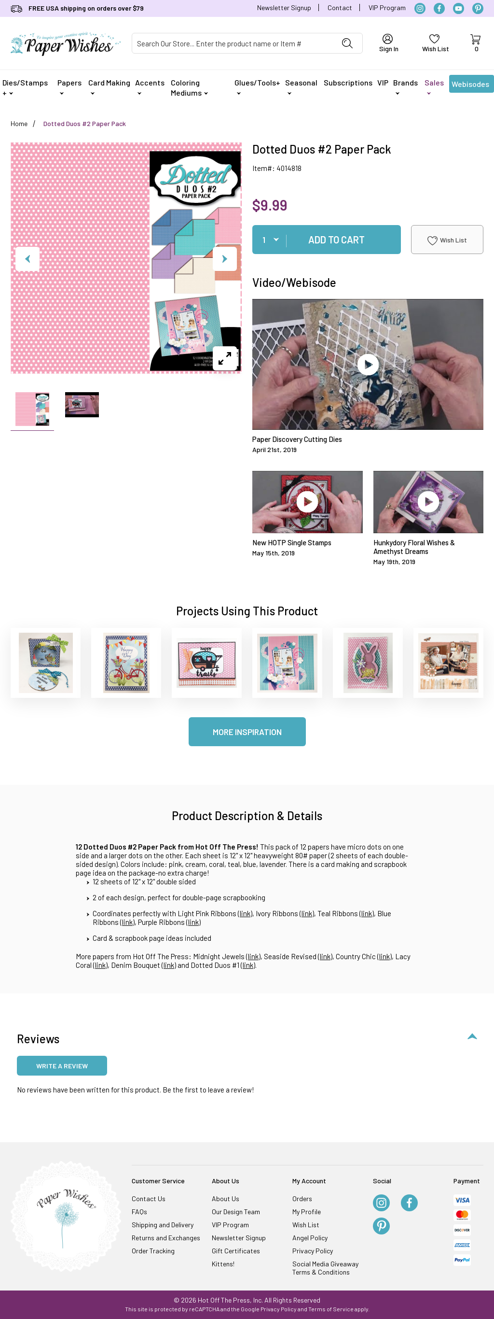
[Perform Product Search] (347, 43)
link (245, 913)
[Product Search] (232, 43)
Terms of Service (331, 1308)
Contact (340, 7)
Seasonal (301, 86)
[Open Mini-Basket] (475, 43)
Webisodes (470, 86)
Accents (150, 86)
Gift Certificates (236, 1251)
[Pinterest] (477, 8)
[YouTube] (458, 8)
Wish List (447, 240)
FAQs (139, 1211)
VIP (382, 82)
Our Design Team (236, 1211)
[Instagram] (419, 8)
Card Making (109, 86)
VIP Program (387, 7)
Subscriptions (348, 82)
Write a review (62, 1066)
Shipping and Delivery (162, 1224)
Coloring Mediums (189, 87)
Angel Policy (310, 1238)
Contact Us (148, 1198)
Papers (69, 86)
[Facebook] (439, 8)
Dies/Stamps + (25, 87)
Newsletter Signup (284, 7)
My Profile (306, 1211)
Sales (434, 86)
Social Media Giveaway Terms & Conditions (325, 1268)
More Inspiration (247, 732)
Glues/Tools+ (257, 86)
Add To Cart (336, 239)
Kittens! (223, 1264)
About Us (225, 1198)
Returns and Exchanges (166, 1238)
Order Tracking (153, 1251)
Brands (405, 86)
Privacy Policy (312, 1251)
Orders (302, 1198)
